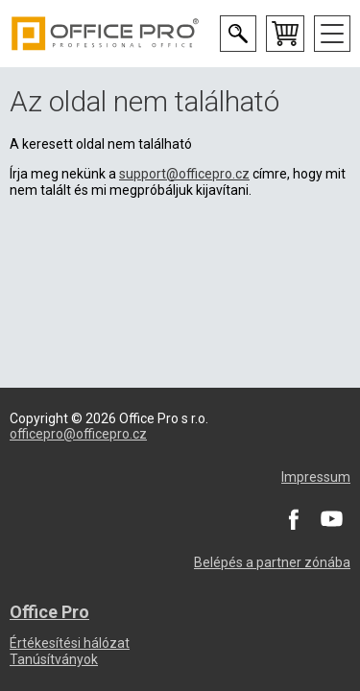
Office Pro (106, 33)
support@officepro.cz (184, 173)
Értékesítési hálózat (70, 643)
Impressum (315, 477)
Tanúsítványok (54, 659)
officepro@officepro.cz (78, 433)
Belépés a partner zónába (272, 562)
